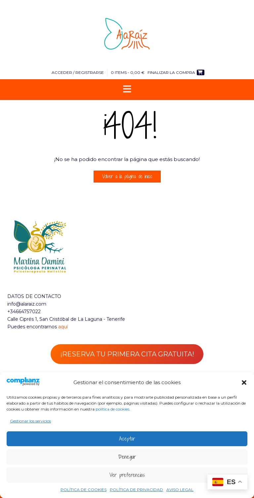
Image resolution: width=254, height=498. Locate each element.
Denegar (127, 456)
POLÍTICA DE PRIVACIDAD (136, 489)
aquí (63, 327)
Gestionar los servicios (30, 420)
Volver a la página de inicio (127, 176)
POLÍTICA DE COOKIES (83, 489)
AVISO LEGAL (179, 489)
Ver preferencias (127, 475)
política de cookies (112, 409)
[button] (244, 382)
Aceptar (127, 438)
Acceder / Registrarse (78, 72)
